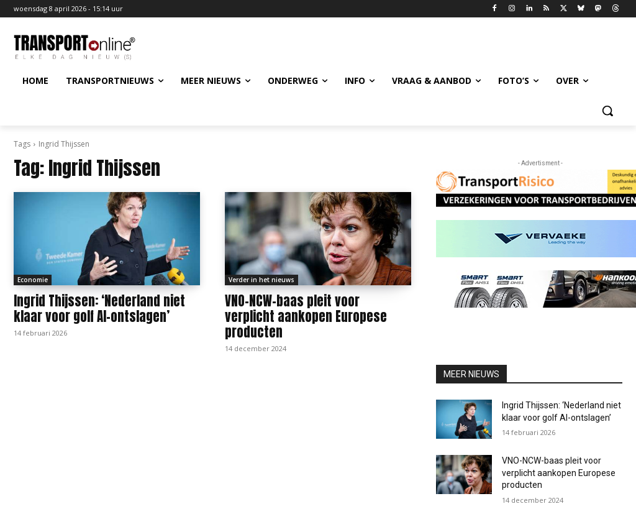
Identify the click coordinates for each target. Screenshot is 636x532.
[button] (607, 111)
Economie (32, 279)
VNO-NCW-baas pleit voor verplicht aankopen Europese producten (306, 316)
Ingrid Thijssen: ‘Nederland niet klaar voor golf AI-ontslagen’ (99, 308)
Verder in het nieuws (261, 279)
